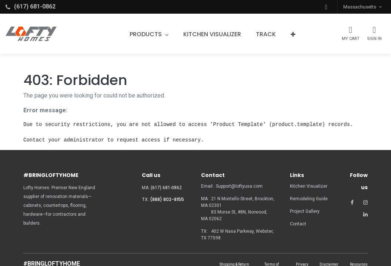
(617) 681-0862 (166, 187)
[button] (326, 7)
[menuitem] (212, 34)
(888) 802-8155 (167, 199)
